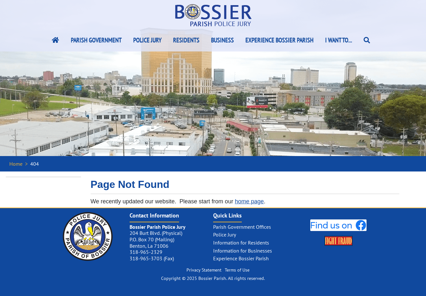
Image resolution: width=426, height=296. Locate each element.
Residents (186, 40)
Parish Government (96, 40)
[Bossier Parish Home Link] (55, 40)
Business (222, 40)
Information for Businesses (242, 250)
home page (249, 201)
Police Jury (147, 40)
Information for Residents (241, 242)
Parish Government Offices (242, 227)
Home (16, 164)
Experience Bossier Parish (279, 40)
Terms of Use (237, 270)
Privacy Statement (204, 270)
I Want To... (338, 40)
